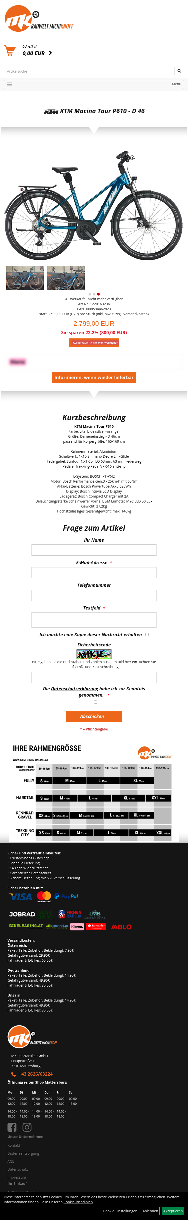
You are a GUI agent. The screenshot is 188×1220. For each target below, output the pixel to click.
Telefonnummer (94, 585)
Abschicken (92, 716)
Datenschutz (18, 1169)
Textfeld (91, 608)
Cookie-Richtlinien (78, 1202)
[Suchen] (179, 71)
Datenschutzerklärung (74, 689)
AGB (11, 1161)
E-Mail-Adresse (92, 562)
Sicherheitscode (94, 645)
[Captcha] (94, 677)
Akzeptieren (173, 1211)
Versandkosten (135, 313)
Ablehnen (150, 1211)
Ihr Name (94, 540)
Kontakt (14, 1145)
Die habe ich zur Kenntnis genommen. (94, 692)
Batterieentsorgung (23, 1153)
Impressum (17, 1177)
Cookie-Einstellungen (120, 1211)
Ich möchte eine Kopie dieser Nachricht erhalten (91, 634)
